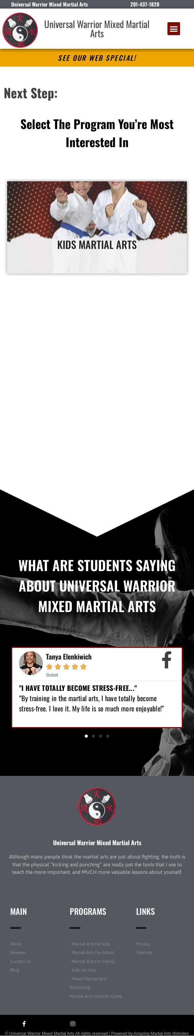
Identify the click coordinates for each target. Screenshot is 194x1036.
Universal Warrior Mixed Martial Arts (96, 28)
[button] (173, 28)
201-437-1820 (144, 4)
